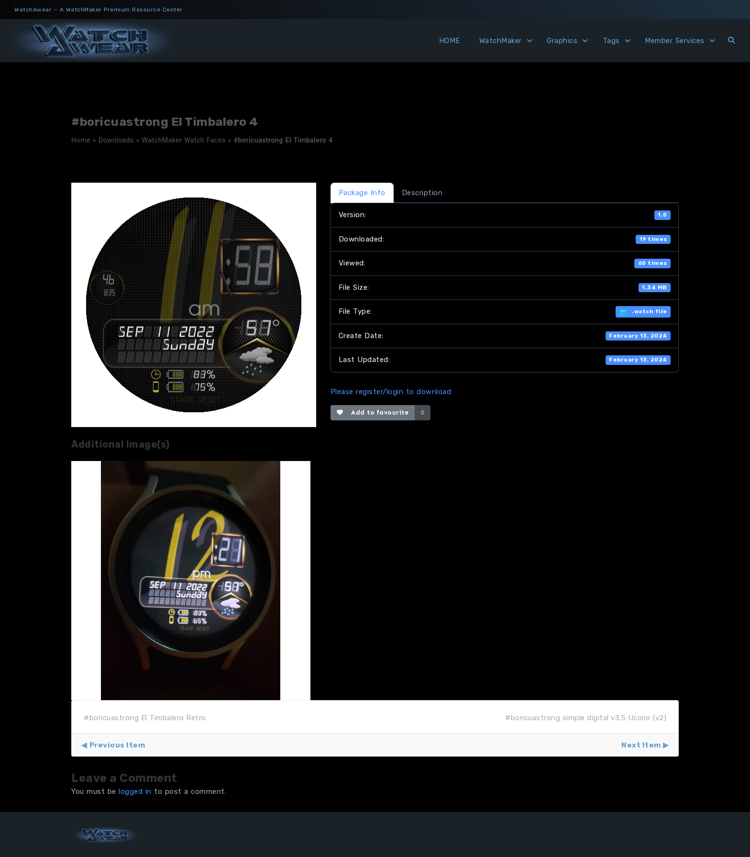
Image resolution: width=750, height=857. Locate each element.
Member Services (675, 40)
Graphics (562, 40)
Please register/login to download (391, 391)
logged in (135, 791)
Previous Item (117, 745)
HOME (449, 40)
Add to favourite (373, 412)
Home (80, 140)
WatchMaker (500, 40)
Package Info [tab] (362, 192)
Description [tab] (422, 192)
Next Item (641, 745)
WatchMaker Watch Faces (184, 140)
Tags (611, 40)
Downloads (116, 140)
